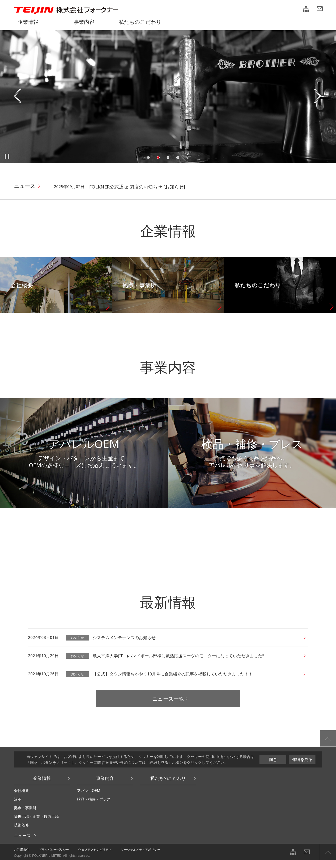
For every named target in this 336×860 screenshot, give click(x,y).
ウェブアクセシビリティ (95, 849)
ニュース (24, 185)
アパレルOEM (88, 790)
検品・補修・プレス (94, 799)
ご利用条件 (21, 849)
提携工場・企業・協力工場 (36, 816)
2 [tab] (158, 157)
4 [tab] (177, 157)
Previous (18, 96)
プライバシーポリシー (53, 849)
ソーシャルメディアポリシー (140, 849)
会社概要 (21, 790)
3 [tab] (168, 157)
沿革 (17, 799)
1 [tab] (148, 157)
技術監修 (21, 825)
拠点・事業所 (25, 807)
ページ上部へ (328, 852)
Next (318, 96)
